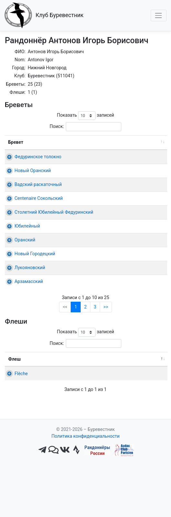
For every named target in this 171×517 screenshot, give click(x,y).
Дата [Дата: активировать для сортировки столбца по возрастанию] (93, 142)
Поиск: (85, 126)
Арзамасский (29, 315)
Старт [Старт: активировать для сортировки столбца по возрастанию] (124, 142)
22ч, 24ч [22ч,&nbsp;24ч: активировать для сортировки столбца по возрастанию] (109, 392)
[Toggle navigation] (158, 15)
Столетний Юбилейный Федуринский (29, 239)
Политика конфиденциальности (85, 490)
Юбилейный (27, 259)
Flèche (15, 407)
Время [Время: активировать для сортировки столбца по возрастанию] (150, 142)
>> (106, 340)
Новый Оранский (33, 177)
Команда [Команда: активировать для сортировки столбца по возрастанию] (43, 392)
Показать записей (85, 115)
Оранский (25, 273)
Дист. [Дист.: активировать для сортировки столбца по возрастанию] (69, 142)
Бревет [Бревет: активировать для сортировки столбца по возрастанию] (16, 142)
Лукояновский (30, 301)
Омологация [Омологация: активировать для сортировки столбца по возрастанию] (144, 392)
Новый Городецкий (35, 287)
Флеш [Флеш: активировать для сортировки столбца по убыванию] (14, 392)
